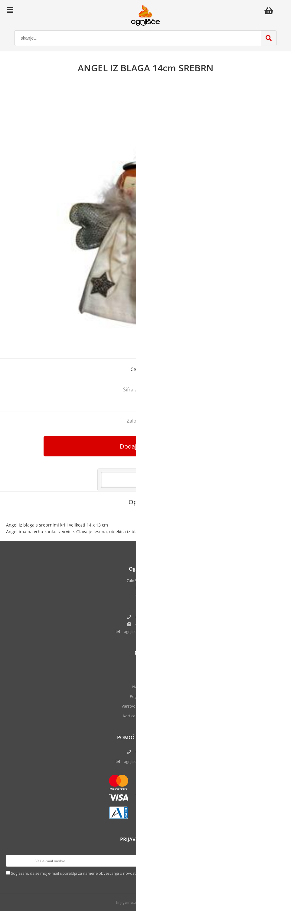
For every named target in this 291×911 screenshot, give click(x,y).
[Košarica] (270, 10)
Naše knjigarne (145, 686)
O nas (145, 667)
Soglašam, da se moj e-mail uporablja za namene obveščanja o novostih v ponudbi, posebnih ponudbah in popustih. (115, 873)
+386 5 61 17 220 (149, 617)
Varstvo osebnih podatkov (145, 706)
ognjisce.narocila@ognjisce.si (149, 761)
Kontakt (145, 677)
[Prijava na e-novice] (279, 861)
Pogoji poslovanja (146, 696)
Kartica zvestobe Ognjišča (145, 715)
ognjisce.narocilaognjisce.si (149, 631)
